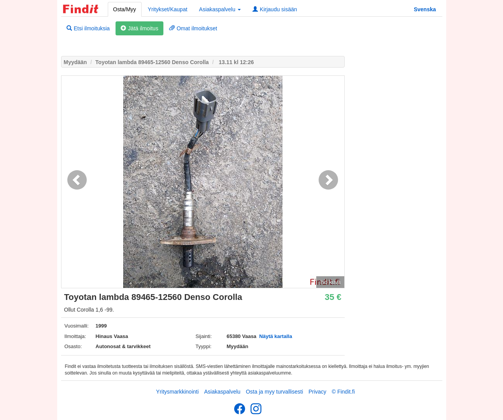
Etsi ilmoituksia (88, 28)
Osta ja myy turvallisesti (274, 392)
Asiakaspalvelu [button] (220, 9)
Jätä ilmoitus (139, 28)
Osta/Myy (124, 9)
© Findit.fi (343, 392)
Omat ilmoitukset (193, 28)
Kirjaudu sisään (274, 9)
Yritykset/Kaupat (168, 9)
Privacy (317, 392)
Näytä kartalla (275, 336)
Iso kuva (330, 282)
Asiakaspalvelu (222, 392)
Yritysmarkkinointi (177, 392)
